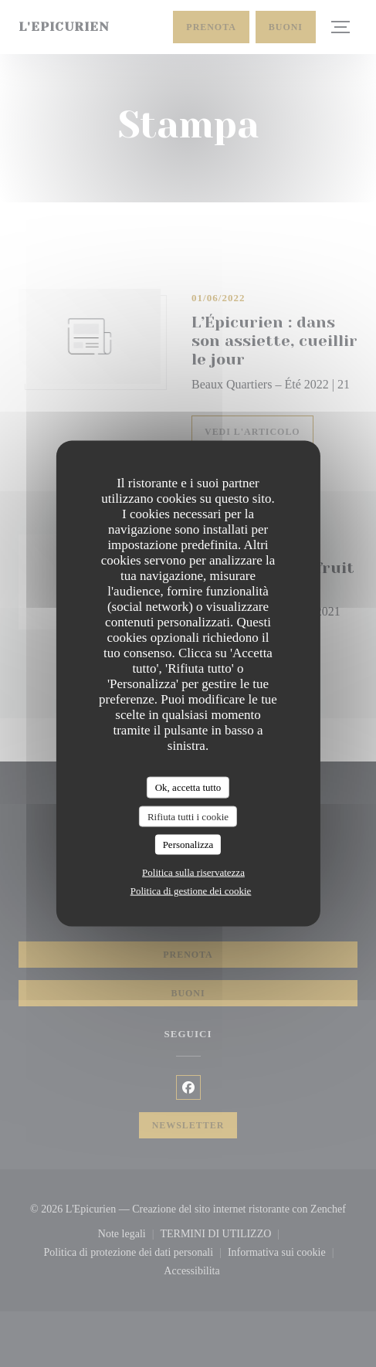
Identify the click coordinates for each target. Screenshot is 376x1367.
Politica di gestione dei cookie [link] (191, 890)
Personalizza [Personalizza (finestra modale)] (188, 844)
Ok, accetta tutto (188, 787)
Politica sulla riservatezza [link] (193, 871)
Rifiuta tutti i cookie (188, 816)
